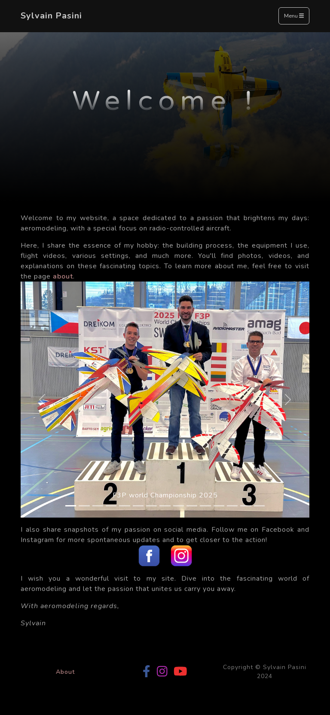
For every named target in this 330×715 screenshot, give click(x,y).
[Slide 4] (111, 506)
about (63, 276)
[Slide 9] (178, 506)
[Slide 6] (138, 506)
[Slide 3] (97, 506)
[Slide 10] (191, 506)
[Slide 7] (151, 506)
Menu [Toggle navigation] (294, 16)
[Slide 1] (70, 506)
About (65, 672)
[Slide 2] (84, 506)
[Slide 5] (124, 506)
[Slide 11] (205, 506)
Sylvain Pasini (51, 15)
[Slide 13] (232, 506)
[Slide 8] (164, 506)
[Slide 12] (219, 506)
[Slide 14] (245, 506)
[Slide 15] (259, 506)
